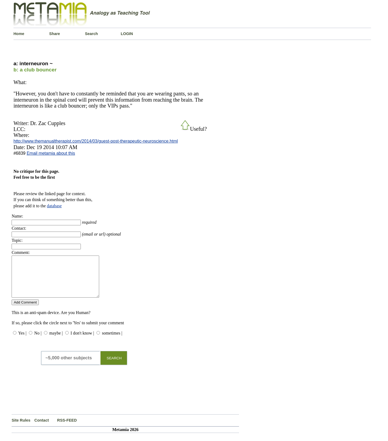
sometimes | (112, 341)
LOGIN (127, 34)
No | (37, 341)
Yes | (22, 341)
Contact (41, 428)
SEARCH (114, 366)
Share (54, 34)
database (54, 206)
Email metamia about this (51, 153)
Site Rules (21, 428)
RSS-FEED (67, 428)
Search (91, 34)
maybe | (56, 341)
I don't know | (82, 341)
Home (18, 34)
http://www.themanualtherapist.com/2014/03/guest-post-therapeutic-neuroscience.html (95, 141)
